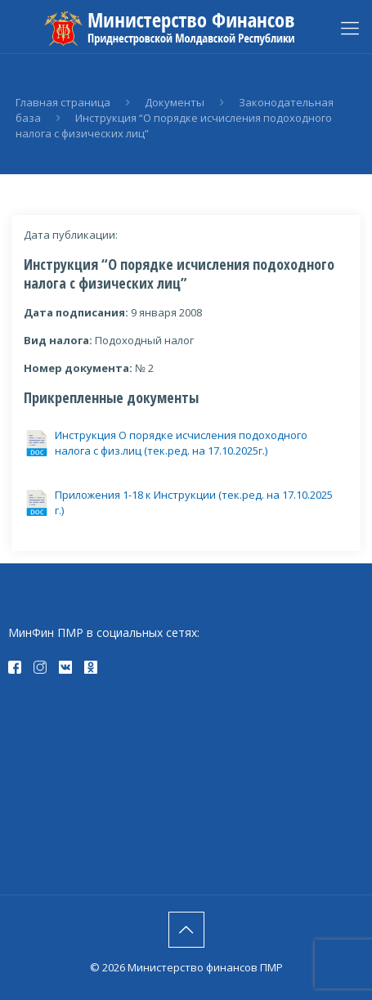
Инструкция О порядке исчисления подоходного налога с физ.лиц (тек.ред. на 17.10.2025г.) (181, 443)
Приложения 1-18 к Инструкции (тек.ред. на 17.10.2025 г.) (194, 502)
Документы (174, 102)
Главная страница (63, 102)
